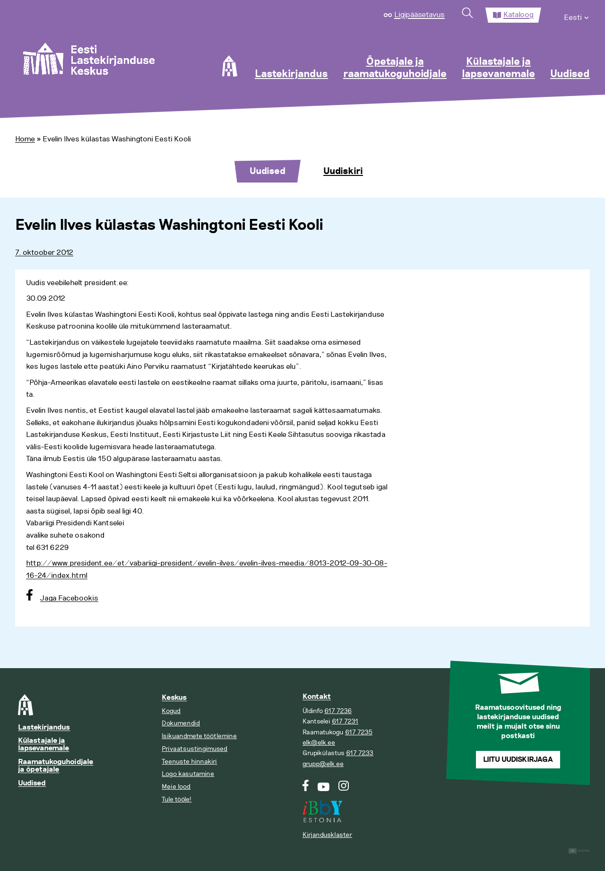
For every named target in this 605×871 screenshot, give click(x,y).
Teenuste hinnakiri (189, 762)
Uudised (570, 74)
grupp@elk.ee (323, 764)
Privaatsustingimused (194, 749)
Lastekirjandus (291, 74)
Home (25, 139)
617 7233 (359, 753)
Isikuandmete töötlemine (199, 736)
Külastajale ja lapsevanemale (498, 68)
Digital (579, 851)
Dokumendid (181, 723)
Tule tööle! (176, 799)
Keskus (174, 698)
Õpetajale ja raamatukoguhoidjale (395, 68)
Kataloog (518, 14)
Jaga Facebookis (69, 598)
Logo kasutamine (188, 774)
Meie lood (176, 787)
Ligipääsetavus (419, 14)
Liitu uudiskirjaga (518, 760)
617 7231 (345, 721)
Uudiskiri (343, 171)
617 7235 (358, 732)
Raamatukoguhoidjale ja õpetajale (55, 766)
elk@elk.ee (318, 743)
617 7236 (338, 711)
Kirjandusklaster (327, 835)
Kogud (171, 711)
